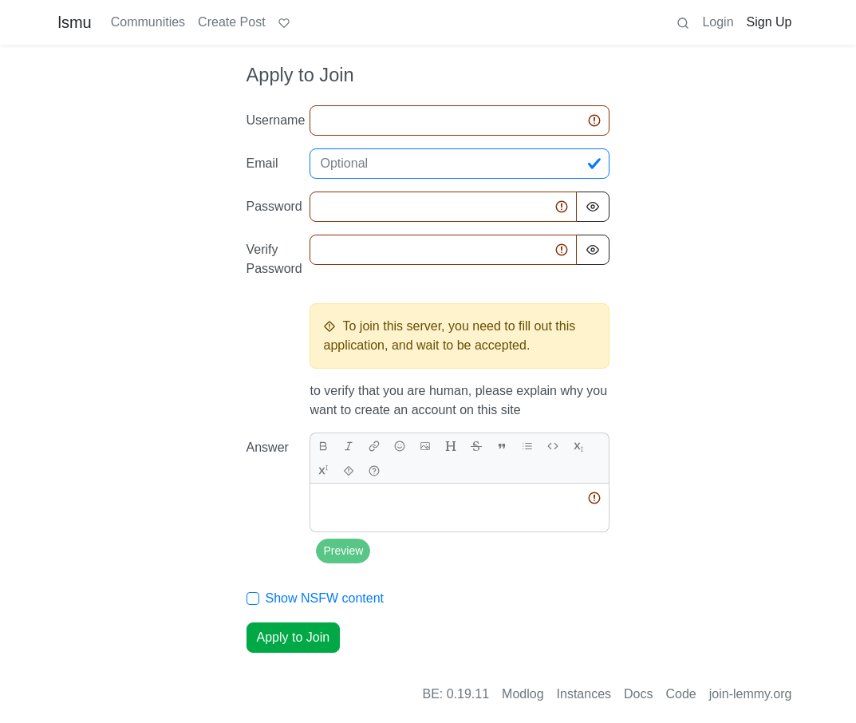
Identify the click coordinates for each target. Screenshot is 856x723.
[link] (374, 445)
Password (274, 206)
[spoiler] (348, 470)
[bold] (323, 445)
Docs (638, 694)
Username (274, 120)
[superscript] (323, 470)
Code (681, 694)
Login (717, 22)
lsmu (75, 22)
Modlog (522, 694)
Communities (148, 22)
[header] (451, 445)
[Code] (553, 445)
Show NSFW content (325, 598)
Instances (584, 694)
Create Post (231, 22)
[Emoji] (399, 445)
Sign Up (769, 22)
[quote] (502, 445)
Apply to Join (293, 637)
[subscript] (578, 445)
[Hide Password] (592, 207)
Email (262, 163)
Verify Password (274, 259)
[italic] (348, 445)
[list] (527, 445)
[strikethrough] (476, 445)
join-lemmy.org (750, 694)
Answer (268, 447)
